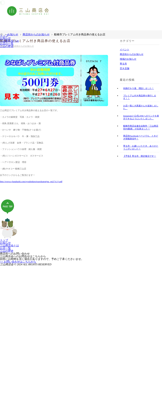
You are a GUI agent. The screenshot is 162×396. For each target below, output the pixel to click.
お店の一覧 (7, 43)
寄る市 (123, 63)
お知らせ (5, 38)
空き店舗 (124, 68)
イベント (124, 49)
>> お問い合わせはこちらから (18, 261)
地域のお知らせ (128, 59)
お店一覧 (5, 248)
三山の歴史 (7, 46)
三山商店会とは (9, 40)
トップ (4, 35)
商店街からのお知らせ (131, 54)
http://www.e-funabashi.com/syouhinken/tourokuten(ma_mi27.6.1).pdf (31, 181)
